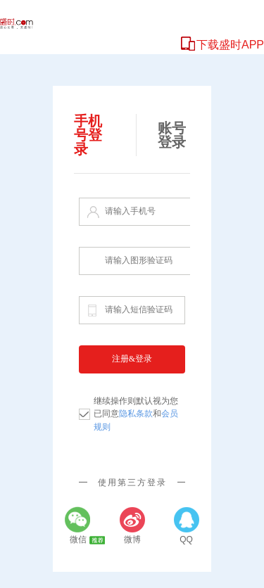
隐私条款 (136, 413)
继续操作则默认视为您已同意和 (136, 414)
